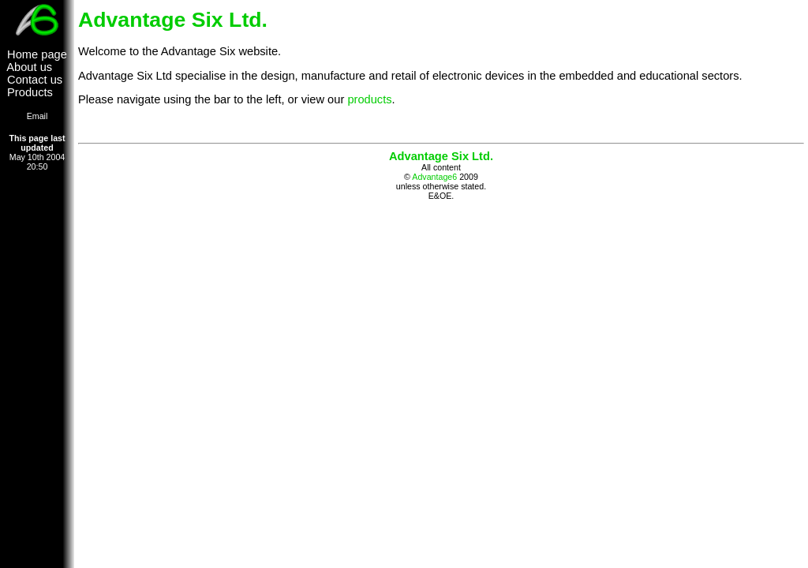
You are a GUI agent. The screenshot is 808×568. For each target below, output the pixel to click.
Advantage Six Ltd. (441, 156)
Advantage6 (434, 176)
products (369, 99)
